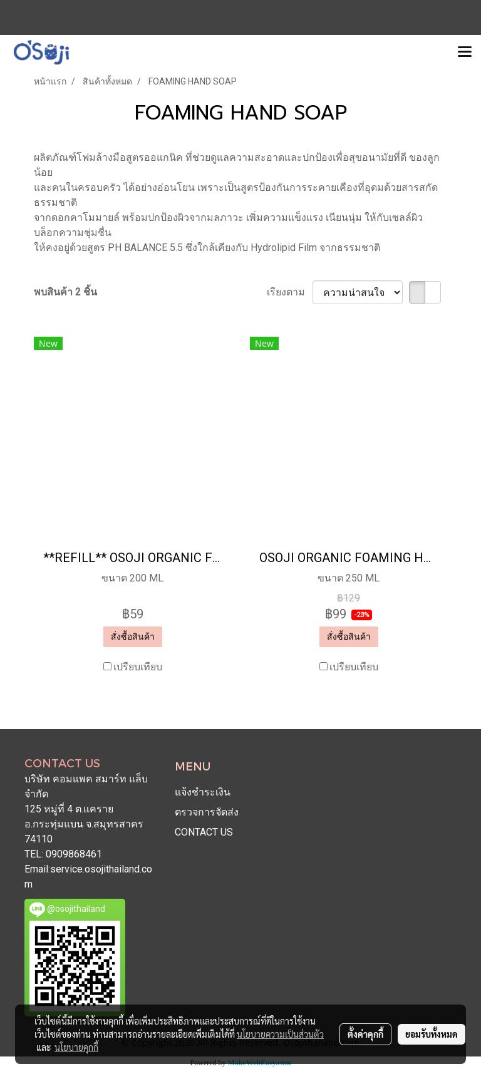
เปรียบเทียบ (137, 667)
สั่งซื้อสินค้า (133, 637)
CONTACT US (204, 832)
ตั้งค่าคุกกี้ (365, 1034)
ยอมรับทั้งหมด (431, 1034)
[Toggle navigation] (464, 52)
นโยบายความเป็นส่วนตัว (280, 1034)
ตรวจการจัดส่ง (207, 812)
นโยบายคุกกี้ (76, 1047)
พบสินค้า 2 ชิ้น (65, 292)
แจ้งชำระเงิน (202, 792)
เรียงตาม (290, 292)
